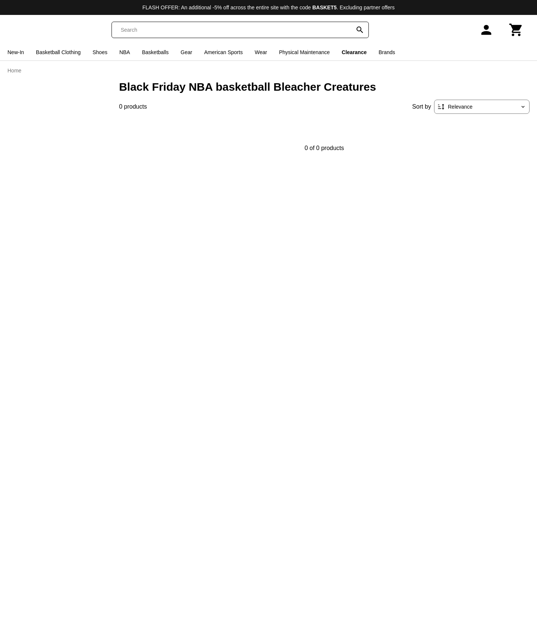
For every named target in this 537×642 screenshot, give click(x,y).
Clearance (354, 52)
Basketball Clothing (58, 52)
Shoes (99, 52)
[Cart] (516, 29)
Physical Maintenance (304, 52)
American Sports (223, 52)
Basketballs (155, 52)
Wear (261, 52)
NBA (124, 52)
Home (14, 71)
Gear (186, 52)
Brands (387, 52)
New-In (15, 52)
